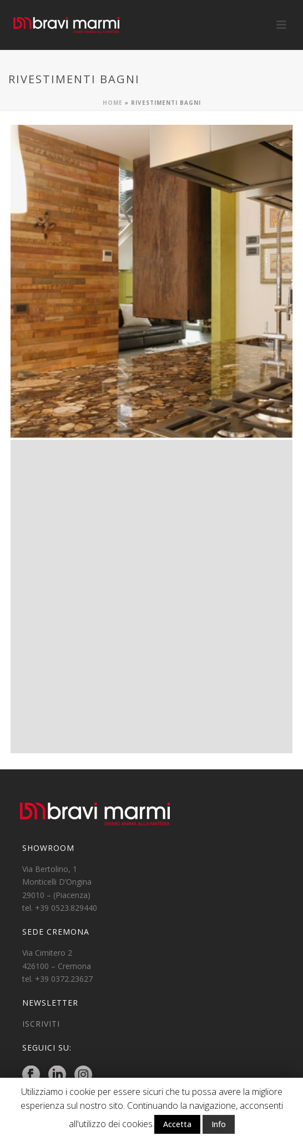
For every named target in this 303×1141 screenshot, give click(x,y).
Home (113, 103)
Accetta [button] (177, 1124)
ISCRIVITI (41, 1023)
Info (218, 1124)
